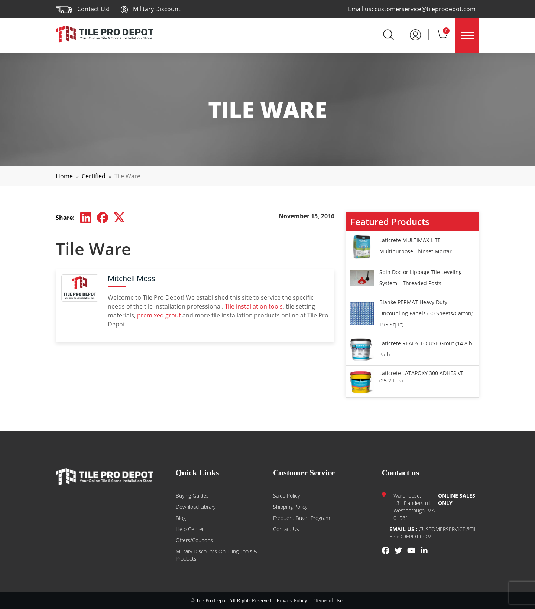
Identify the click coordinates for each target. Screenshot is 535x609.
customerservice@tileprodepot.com (425, 9)
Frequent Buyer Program (301, 517)
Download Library (195, 506)
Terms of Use (328, 600)
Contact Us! (93, 9)
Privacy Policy (292, 600)
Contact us (286, 529)
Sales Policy (286, 495)
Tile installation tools (254, 306)
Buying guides (192, 495)
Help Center (190, 529)
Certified (94, 176)
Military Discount (151, 9)
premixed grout (159, 315)
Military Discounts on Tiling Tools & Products (216, 555)
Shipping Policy (290, 506)
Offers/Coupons (194, 540)
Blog (181, 517)
